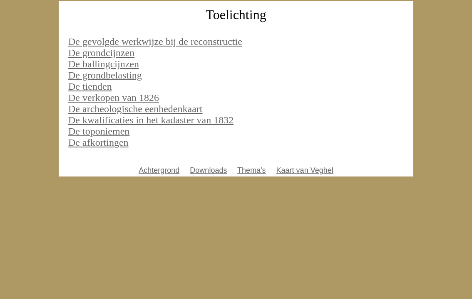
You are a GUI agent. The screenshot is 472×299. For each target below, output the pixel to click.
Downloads (208, 170)
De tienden (90, 86)
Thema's (251, 170)
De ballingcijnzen (103, 64)
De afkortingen (98, 142)
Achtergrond (159, 170)
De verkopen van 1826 (113, 97)
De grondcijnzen (101, 52)
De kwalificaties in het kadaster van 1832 (151, 120)
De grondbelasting (105, 75)
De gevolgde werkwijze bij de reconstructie (155, 41)
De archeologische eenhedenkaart (135, 108)
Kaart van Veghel (304, 170)
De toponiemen (98, 131)
